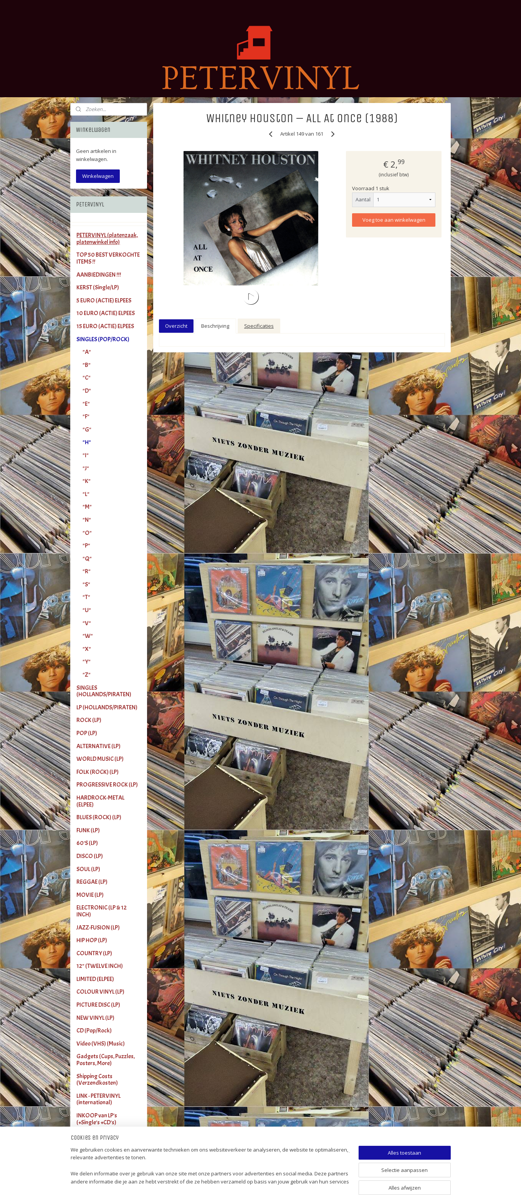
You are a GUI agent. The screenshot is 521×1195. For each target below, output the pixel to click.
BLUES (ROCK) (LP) (98, 817)
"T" (86, 597)
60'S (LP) (87, 843)
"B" (87, 365)
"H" (87, 442)
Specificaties (259, 325)
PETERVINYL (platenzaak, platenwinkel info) (107, 238)
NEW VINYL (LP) (95, 1018)
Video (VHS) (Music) (100, 1043)
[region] (210, 1166)
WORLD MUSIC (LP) (100, 759)
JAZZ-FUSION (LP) (98, 927)
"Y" (87, 662)
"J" (86, 468)
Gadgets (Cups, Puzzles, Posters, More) (105, 1059)
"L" (86, 494)
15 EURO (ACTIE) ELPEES (105, 326)
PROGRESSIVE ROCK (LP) (107, 784)
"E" (86, 404)
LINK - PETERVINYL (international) (98, 1099)
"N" (87, 520)
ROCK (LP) (88, 720)
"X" (87, 649)
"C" (87, 378)
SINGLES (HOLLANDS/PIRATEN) (103, 691)
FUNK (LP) (88, 830)
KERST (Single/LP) (97, 287)
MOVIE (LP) (90, 895)
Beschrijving (215, 325)
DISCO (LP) (89, 856)
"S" (86, 584)
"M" (87, 507)
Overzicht (176, 325)
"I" (86, 455)
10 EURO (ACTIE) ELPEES (105, 313)
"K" (87, 481)
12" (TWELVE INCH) (99, 966)
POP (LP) (86, 733)
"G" (87, 429)
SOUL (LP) (88, 869)
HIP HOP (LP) (91, 940)
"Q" (87, 559)
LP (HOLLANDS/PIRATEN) (106, 707)
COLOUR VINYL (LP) (100, 992)
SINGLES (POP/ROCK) (102, 339)
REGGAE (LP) (92, 882)
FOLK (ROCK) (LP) (97, 772)
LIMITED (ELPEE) (95, 979)
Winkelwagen (98, 176)
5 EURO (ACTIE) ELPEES (103, 300)
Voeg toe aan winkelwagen (393, 219)
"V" (87, 623)
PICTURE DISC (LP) (98, 1005)
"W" (88, 636)
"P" (86, 545)
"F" (86, 416)
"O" (87, 533)
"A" (87, 352)
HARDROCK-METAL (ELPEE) (100, 801)
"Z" (87, 675)
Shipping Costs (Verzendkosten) (97, 1079)
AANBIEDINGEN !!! (98, 275)
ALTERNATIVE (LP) (98, 746)
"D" (87, 391)
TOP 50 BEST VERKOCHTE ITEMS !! (108, 258)
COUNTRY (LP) (94, 953)
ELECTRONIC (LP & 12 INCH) (101, 911)
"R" (87, 571)
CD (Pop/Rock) (94, 1030)
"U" (87, 610)
